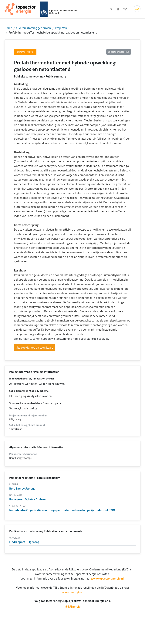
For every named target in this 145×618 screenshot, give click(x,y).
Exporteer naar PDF (118, 52)
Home (8, 28)
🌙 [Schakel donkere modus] (137, 8)
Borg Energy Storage (22, 488)
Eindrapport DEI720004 (24, 542)
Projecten (61, 28)
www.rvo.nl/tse (72, 592)
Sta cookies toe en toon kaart (34, 347)
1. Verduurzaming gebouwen (33, 28)
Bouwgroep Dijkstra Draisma (27, 499)
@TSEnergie (72, 606)
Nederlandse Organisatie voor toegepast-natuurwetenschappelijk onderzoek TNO (62, 510)
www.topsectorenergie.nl (107, 578)
